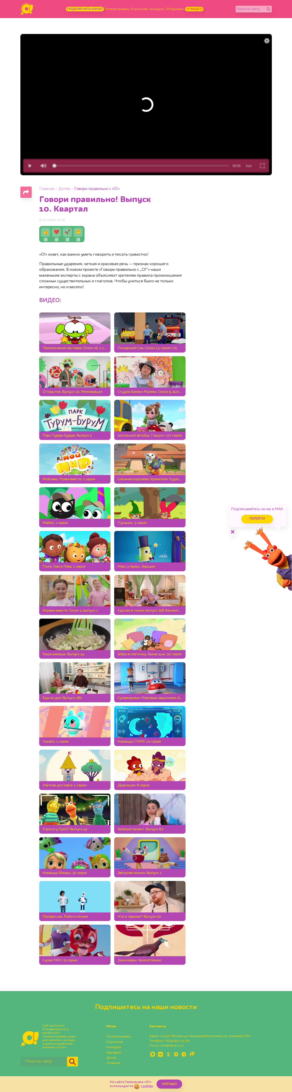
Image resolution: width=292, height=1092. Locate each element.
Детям (64, 189)
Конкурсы (157, 9)
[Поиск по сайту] (250, 9)
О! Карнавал (175, 9)
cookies (147, 1086)
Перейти (253, 517)
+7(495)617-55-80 (177, 1040)
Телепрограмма (117, 9)
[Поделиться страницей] (26, 192)
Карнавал (113, 1052)
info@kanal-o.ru (171, 1045)
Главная (46, 189)
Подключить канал (85, 9)
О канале (113, 1063)
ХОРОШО (169, 1084)
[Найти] (268, 9)
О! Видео (194, 9)
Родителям (139, 9)
